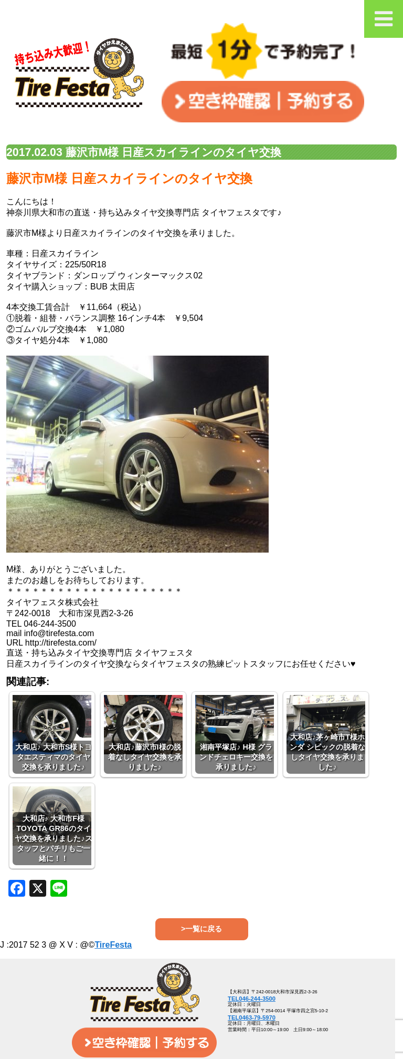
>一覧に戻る (201, 929)
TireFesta (113, 944)
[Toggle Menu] (383, 19)
